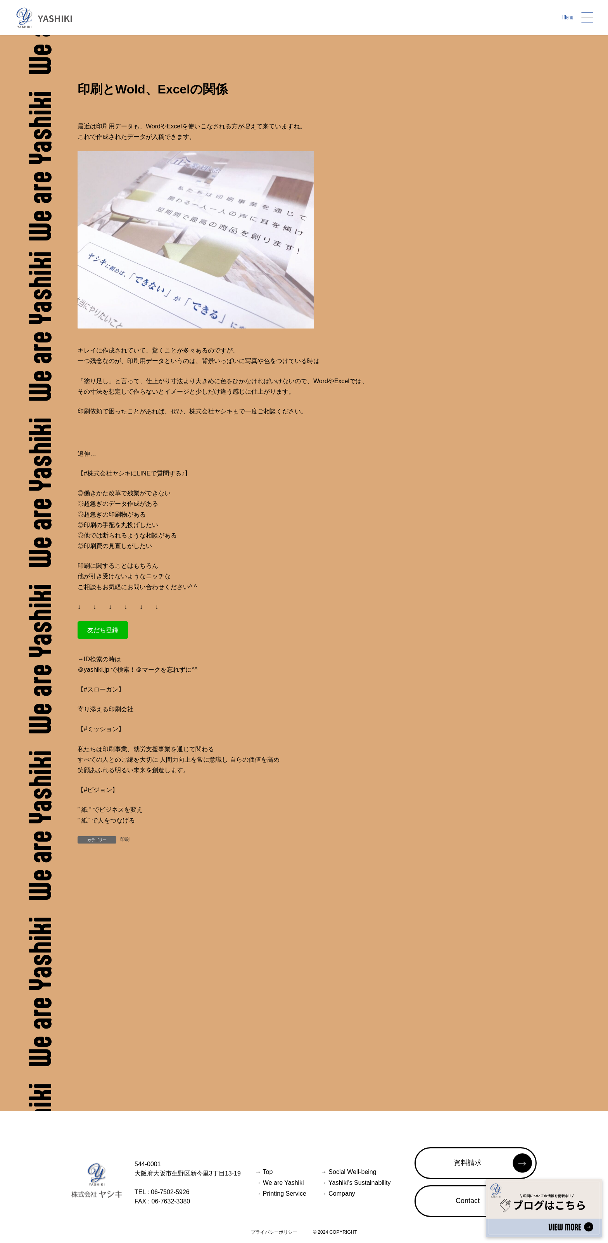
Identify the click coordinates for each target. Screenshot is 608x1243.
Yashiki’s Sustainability (356, 1182)
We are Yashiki (279, 1182)
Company (338, 1193)
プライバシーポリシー (274, 1232)
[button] (103, 630)
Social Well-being (349, 1172)
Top (264, 1172)
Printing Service (280, 1193)
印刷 (125, 839)
